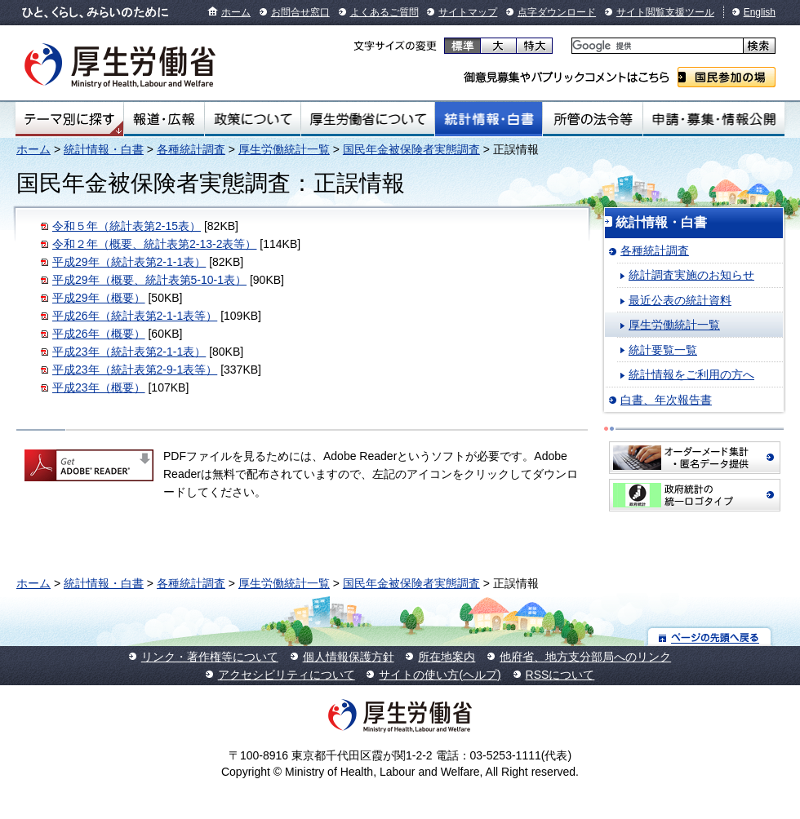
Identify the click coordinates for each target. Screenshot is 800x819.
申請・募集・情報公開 (713, 119)
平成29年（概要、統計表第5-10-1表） (149, 279)
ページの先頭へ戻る (710, 637)
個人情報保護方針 (348, 656)
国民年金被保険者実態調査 (411, 149)
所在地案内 (446, 656)
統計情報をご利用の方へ (691, 374)
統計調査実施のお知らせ (691, 274)
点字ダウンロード (557, 12)
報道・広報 (164, 119)
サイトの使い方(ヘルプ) (439, 674)
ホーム (236, 12)
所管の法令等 (592, 119)
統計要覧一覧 (663, 349)
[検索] (656, 46)
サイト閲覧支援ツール (665, 12)
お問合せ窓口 (300, 12)
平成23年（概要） (98, 387)
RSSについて (560, 674)
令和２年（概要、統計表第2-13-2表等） (154, 243)
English (760, 12)
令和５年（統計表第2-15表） (126, 225)
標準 (462, 45)
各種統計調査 (191, 149)
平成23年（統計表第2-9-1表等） (134, 369)
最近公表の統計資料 (680, 300)
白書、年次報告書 (666, 399)
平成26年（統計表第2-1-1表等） (134, 315)
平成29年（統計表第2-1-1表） (129, 261)
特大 (534, 45)
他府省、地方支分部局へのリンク (585, 656)
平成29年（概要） (98, 297)
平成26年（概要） (98, 333)
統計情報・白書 (488, 119)
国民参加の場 (727, 77)
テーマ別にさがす (69, 119)
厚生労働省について (368, 119)
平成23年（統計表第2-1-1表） (129, 351)
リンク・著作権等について (209, 656)
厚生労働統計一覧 (284, 149)
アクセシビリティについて (286, 674)
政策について (252, 119)
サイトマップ (467, 12)
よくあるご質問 (384, 12)
